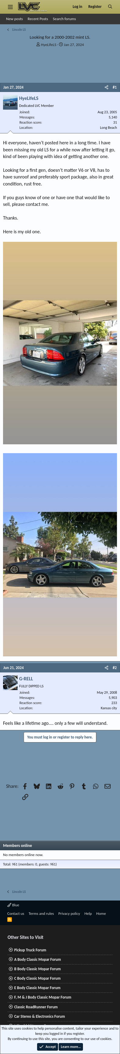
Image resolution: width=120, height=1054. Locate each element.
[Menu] (10, 7)
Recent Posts (38, 18)
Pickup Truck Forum (30, 950)
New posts (14, 18)
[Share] (106, 87)
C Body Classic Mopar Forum (37, 978)
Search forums (64, 18)
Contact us (15, 913)
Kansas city (109, 708)
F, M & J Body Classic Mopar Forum (42, 997)
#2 (115, 667)
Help (88, 913)
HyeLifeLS (48, 44)
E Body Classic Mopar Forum (37, 987)
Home (101, 913)
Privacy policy (69, 913)
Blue (13, 905)
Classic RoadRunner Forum (36, 1007)
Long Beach (108, 127)
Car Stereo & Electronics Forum (39, 1016)
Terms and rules (41, 913)
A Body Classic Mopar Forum (37, 959)
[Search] (110, 7)
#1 (115, 87)
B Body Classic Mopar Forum (37, 969)
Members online (17, 845)
